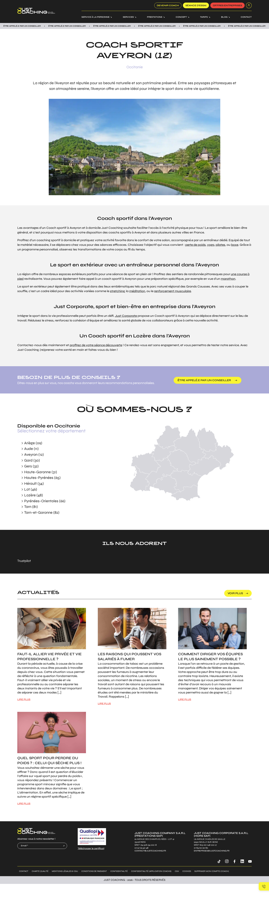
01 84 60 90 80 (201, 848)
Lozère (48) (33, 495)
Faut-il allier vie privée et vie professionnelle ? (49, 656)
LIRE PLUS (23, 699)
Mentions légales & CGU (65, 871)
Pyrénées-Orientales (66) (44, 501)
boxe (234, 245)
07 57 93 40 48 (141, 848)
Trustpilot (24, 561)
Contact (246, 17)
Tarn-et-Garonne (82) (41, 512)
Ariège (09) (33, 443)
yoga (210, 245)
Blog (224, 17)
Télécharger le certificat (91, 848)
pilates (220, 245)
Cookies (186, 871)
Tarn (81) (31, 506)
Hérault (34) (34, 483)
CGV (177, 871)
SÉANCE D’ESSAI (195, 5)
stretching (117, 291)
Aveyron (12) (34, 454)
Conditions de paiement (94, 871)
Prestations (154, 17)
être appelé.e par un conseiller (204, 380)
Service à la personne (95, 17)
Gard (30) (32, 460)
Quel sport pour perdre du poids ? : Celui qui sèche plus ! (49, 760)
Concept (181, 17)
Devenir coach (168, 5)
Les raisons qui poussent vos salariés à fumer (129, 656)
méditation (137, 291)
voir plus (235, 593)
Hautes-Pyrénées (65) (42, 477)
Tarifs (204, 17)
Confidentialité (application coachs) (151, 871)
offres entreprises (227, 5)
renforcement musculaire (172, 291)
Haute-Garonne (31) (40, 472)
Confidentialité (119, 871)
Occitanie (134, 67)
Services (128, 17)
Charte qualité (40, 871)
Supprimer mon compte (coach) (211, 871)
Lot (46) (30, 489)
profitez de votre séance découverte (96, 345)
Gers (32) (31, 466)
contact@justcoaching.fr (150, 851)
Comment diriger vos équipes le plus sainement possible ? (210, 656)
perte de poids (195, 245)
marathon (228, 279)
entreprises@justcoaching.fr (211, 851)
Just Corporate (126, 316)
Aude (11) (31, 448)
